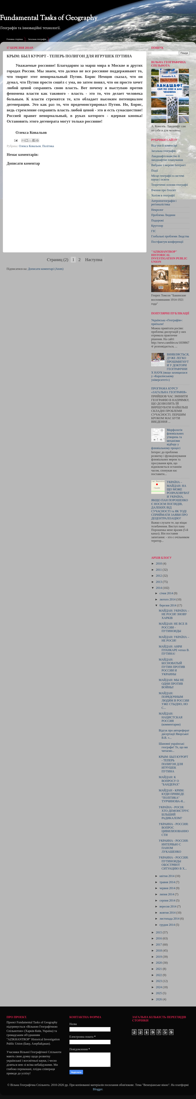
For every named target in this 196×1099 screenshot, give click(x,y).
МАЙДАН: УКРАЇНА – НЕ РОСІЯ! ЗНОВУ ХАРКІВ (174, 614)
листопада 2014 (169, 918)
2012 (159, 575)
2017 (159, 944)
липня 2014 (167, 894)
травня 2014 (167, 882)
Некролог (157, 210)
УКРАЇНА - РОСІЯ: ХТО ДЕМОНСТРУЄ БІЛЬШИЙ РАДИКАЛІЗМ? (174, 813)
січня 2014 (166, 593)
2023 (159, 981)
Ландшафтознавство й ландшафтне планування (167, 158)
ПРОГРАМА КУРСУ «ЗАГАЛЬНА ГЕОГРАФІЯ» (169, 390)
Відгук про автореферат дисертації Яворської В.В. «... (174, 734)
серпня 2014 (167, 900)
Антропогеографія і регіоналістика (163, 202)
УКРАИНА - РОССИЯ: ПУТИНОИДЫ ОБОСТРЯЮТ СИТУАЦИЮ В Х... (173, 863)
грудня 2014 (167, 925)
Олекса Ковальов (30, 146)
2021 (159, 969)
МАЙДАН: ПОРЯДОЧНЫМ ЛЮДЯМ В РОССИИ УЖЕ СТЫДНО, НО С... (174, 701)
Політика (48, 146)
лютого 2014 (167, 599)
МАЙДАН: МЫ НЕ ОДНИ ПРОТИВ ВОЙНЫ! (171, 683)
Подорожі (157, 220)
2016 (159, 938)
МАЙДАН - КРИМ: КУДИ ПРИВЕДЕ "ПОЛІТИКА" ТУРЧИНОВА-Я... (172, 796)
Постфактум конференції (167, 241)
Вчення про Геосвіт (163, 190)
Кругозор (157, 225)
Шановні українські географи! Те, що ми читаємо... (173, 747)
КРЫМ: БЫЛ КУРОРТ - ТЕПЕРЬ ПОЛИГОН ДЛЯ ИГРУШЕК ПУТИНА (173, 764)
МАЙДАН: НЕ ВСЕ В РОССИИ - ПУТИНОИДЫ (173, 627)
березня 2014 (168, 605)
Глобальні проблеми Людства (170, 236)
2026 (159, 999)
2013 (159, 582)
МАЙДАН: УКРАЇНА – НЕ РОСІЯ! (174, 638)
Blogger (97, 1089)
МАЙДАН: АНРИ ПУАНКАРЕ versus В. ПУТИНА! (174, 650)
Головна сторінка (15, 39)
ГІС (153, 231)
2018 (159, 950)
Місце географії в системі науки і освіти (167, 177)
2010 (159, 563)
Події (154, 170)
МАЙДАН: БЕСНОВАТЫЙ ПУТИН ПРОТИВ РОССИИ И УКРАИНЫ (172, 667)
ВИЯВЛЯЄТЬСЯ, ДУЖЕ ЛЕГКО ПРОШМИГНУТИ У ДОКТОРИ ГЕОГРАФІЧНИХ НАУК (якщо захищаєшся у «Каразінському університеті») (170, 367)
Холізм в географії (163, 195)
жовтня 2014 (167, 912)
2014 (159, 588)
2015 (159, 932)
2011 (159, 569)
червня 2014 (167, 888)
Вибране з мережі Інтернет (168, 165)
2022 (159, 975)
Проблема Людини (163, 215)
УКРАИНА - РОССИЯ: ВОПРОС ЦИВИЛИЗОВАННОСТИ (174, 829)
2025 (159, 993)
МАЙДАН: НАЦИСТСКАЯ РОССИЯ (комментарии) (170, 719)
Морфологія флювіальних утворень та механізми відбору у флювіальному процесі (167, 439)
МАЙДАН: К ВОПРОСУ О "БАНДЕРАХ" (169, 781)
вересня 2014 (168, 906)
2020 (159, 962)
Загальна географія (37, 39)
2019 (159, 956)
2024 (159, 987)
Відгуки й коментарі (164, 145)
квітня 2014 (167, 876)
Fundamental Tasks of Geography (48, 18)
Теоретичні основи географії (169, 184)
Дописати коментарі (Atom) (45, 269)
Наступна (93, 259)
